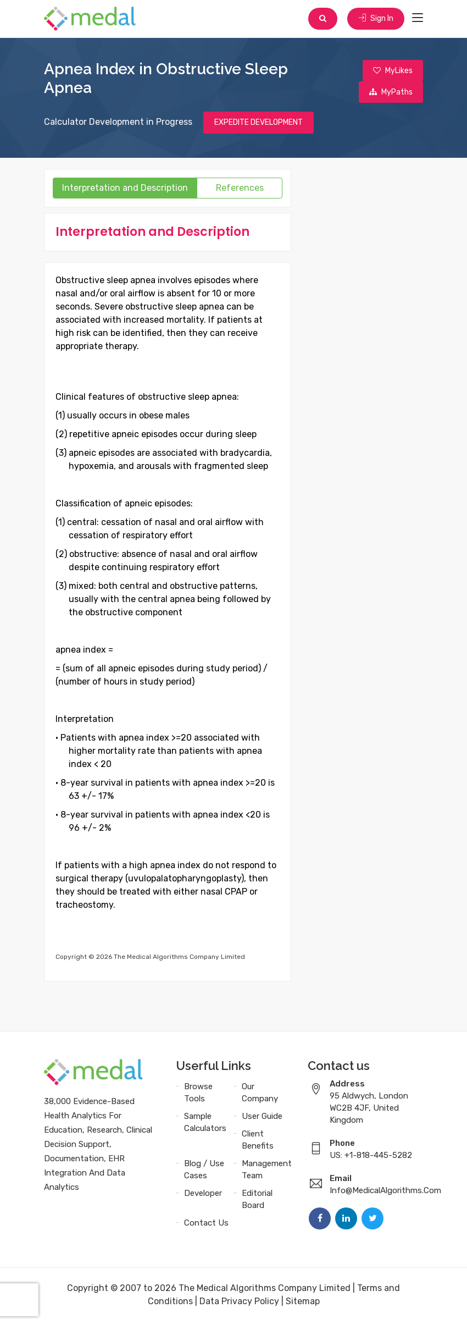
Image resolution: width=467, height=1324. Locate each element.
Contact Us (206, 1225)
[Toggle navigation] (417, 19)
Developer (203, 1195)
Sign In (375, 19)
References (240, 190)
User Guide (262, 1118)
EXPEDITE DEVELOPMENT (258, 124)
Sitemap (303, 1303)
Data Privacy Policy (239, 1303)
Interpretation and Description (125, 190)
